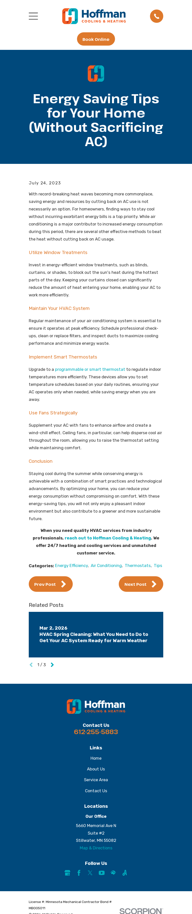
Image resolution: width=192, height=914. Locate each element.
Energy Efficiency (71, 565)
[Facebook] (79, 873)
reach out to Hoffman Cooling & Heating (108, 537)
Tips (158, 565)
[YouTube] (101, 873)
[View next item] (52, 664)
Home (96, 758)
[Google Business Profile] (67, 873)
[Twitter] (90, 873)
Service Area (96, 779)
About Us (96, 768)
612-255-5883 (96, 731)
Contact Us (96, 790)
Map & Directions (96, 847)
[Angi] (125, 873)
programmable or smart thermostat (90, 369)
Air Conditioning (106, 565)
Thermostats (138, 565)
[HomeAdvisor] (113, 873)
